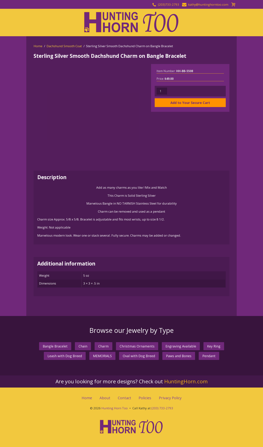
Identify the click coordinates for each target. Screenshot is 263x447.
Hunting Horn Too (114, 408)
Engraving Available (180, 346)
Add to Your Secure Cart (190, 102)
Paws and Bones (178, 356)
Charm (103, 346)
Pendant (209, 356)
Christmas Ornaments (137, 346)
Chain (83, 346)
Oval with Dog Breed (139, 356)
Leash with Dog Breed (64, 356)
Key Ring (213, 346)
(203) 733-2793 (162, 408)
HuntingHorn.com (186, 381)
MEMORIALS (102, 356)
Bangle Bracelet (55, 346)
